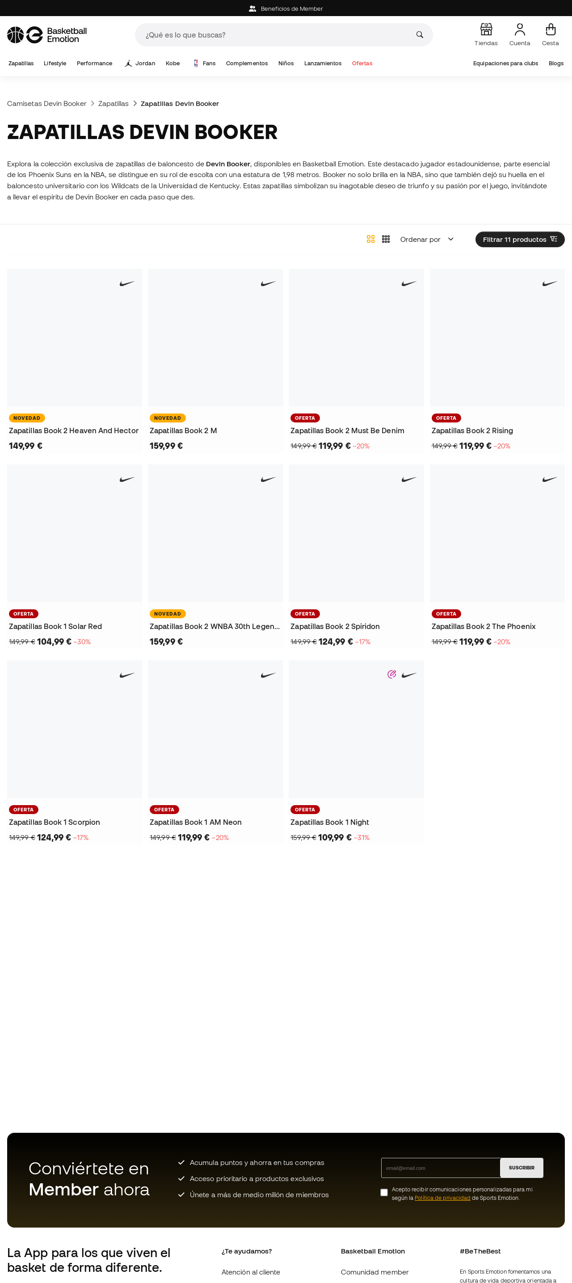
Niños (286, 63)
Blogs (556, 63)
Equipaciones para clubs (505, 63)
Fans (203, 63)
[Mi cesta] (550, 34)
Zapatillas (21, 63)
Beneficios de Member (286, 8)
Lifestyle (55, 63)
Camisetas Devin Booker (47, 103)
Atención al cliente (251, 1272)
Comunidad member (375, 1272)
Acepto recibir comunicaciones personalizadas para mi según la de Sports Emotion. (462, 1193)
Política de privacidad (443, 1198)
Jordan (140, 63)
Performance (95, 63)
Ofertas (362, 63)
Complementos (247, 63)
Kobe (173, 63)
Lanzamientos (323, 63)
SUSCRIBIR (521, 1167)
